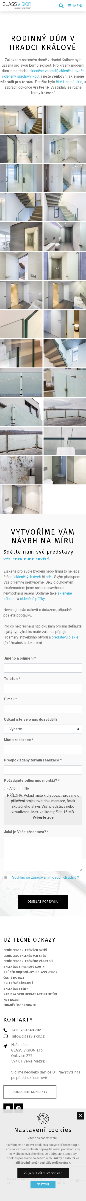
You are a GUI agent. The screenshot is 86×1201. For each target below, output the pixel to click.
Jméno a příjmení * (20, 658)
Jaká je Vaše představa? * (26, 832)
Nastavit (43, 1184)
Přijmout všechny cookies (43, 1173)
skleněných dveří (27, 577)
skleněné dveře (71, 71)
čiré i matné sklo (69, 82)
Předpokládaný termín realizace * (33, 760)
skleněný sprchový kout (20, 76)
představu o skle (65, 637)
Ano (12, 788)
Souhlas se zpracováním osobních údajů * (45, 877)
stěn (49, 577)
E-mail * (10, 699)
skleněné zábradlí (43, 71)
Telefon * (12, 679)
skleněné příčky (32, 599)
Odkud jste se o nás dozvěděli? (31, 719)
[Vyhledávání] (61, 5)
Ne (26, 788)
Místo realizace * (18, 740)
